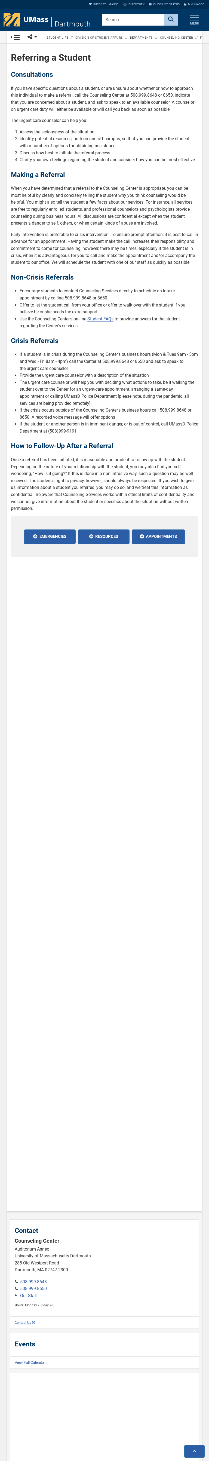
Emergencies (52, 536)
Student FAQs (100, 318)
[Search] (171, 20)
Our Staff (29, 1295)
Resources (106, 536)
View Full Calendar (30, 1362)
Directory (134, 4)
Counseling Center (176, 37)
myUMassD (194, 4)
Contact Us (25, 1323)
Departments (141, 37)
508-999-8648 (33, 1281)
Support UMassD (104, 4)
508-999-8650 (33, 1288)
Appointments (161, 536)
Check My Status (164, 4)
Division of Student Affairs (99, 37)
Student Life (57, 37)
